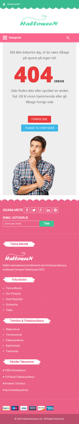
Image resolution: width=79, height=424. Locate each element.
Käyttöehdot (13, 345)
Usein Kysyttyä (14, 299)
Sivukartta (12, 304)
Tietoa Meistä (14, 288)
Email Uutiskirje (15, 217)
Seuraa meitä (13, 210)
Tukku (9, 310)
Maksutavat (13, 329)
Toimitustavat (14, 334)
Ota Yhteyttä (13, 293)
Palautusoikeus (15, 340)
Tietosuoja (12, 351)
